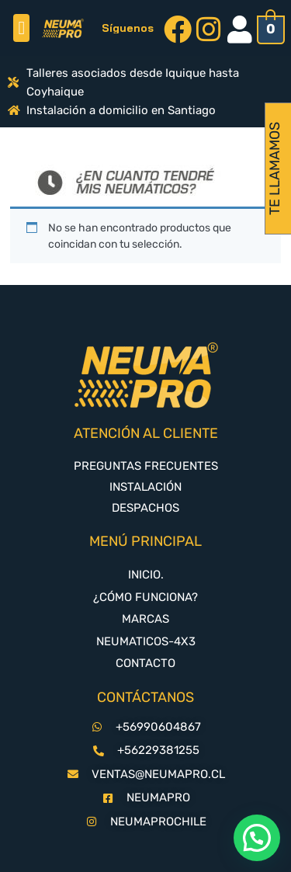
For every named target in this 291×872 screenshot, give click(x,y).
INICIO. (146, 575)
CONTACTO (145, 663)
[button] (21, 28)
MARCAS (145, 619)
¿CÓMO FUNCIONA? (145, 597)
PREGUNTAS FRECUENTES (146, 466)
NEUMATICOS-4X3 (146, 641)
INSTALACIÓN (145, 487)
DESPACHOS (145, 508)
